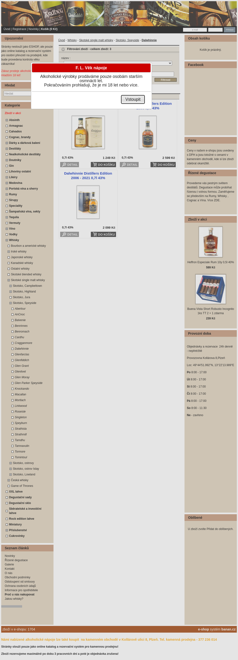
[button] (133, 99)
